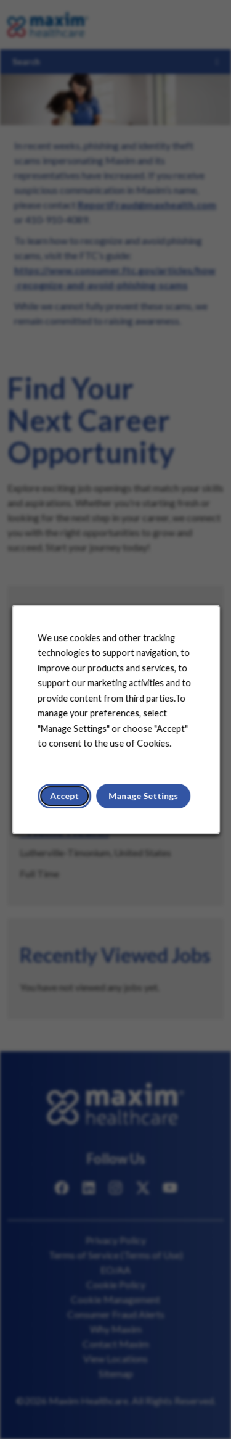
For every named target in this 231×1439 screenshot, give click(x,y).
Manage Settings (143, 795)
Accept (64, 795)
